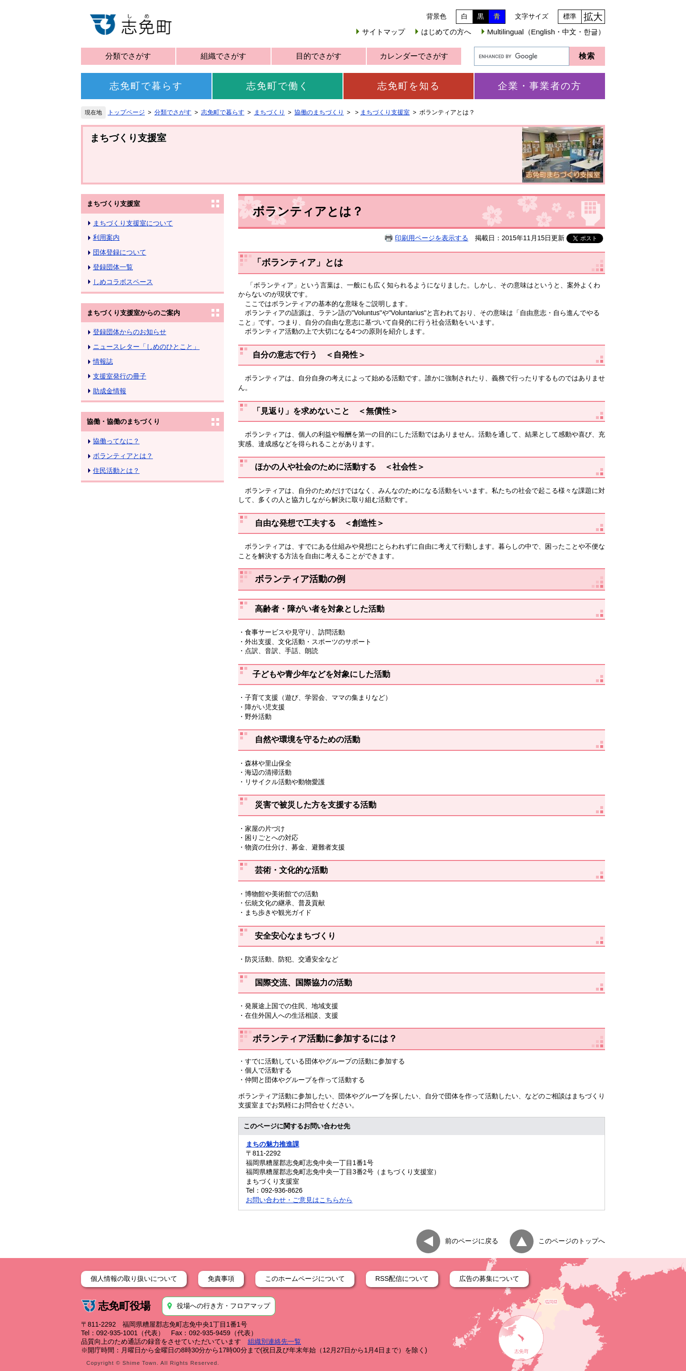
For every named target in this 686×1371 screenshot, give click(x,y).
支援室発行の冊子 (119, 376)
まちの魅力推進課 (272, 1144)
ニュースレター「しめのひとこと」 (146, 346)
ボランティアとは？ (123, 456)
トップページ (126, 112)
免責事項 (221, 1278)
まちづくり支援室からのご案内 (133, 313)
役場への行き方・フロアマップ (223, 1306)
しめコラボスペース (123, 282)
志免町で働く (277, 86)
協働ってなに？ (116, 441)
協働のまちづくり (319, 112)
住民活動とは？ (116, 470)
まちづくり (269, 112)
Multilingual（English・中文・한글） (546, 32)
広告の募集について (489, 1278)
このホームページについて (305, 1278)
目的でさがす (319, 56)
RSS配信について (402, 1278)
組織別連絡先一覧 (274, 1341)
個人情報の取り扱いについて (134, 1278)
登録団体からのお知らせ (129, 332)
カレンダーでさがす (414, 56)
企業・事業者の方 (540, 86)
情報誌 (103, 361)
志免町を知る (408, 86)
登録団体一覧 (113, 267)
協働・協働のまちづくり (123, 421)
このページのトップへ (571, 1240)
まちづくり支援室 (385, 112)
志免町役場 (124, 1306)
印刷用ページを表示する (431, 238)
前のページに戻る (471, 1240)
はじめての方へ (446, 32)
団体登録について (119, 252)
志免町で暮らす (146, 86)
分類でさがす (128, 56)
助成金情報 (109, 391)
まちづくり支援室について (133, 223)
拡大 (593, 16)
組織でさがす (223, 56)
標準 (569, 16)
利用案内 (106, 237)
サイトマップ (383, 32)
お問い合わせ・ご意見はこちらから (299, 1200)
